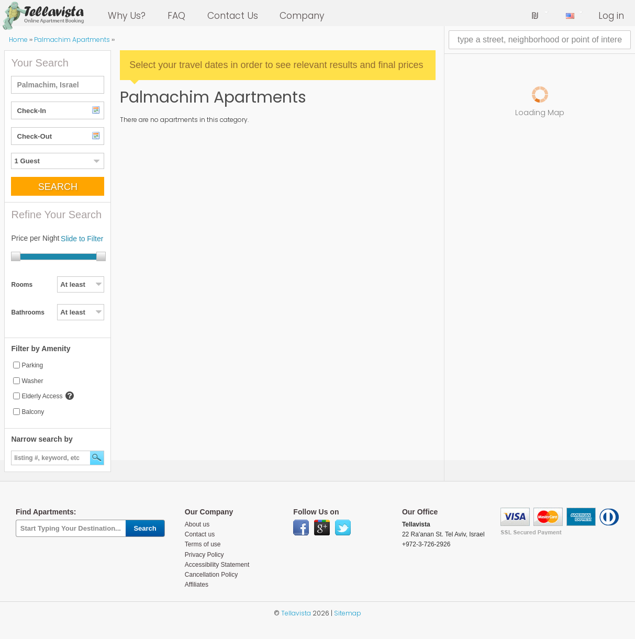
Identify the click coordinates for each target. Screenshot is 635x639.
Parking (32, 365)
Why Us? (127, 15)
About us (197, 524)
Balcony (32, 412)
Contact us (200, 534)
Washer (32, 381)
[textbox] (57, 85)
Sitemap (347, 613)
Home (18, 39)
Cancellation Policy (211, 574)
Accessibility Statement (217, 564)
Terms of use (203, 544)
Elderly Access (41, 396)
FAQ (176, 15)
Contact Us (232, 15)
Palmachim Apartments (72, 39)
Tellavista (296, 613)
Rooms (21, 284)
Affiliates (196, 584)
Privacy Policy (204, 554)
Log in (611, 15)
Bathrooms (27, 312)
